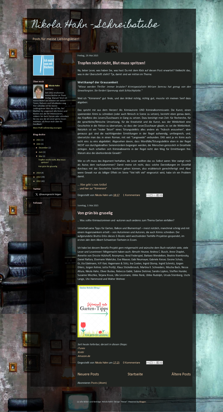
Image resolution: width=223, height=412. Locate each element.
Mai (41, 156)
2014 (38, 173)
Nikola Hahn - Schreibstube (95, 25)
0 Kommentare (131, 362)
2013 (38, 177)
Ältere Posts (181, 374)
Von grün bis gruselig (95, 213)
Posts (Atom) (99, 383)
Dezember (43, 148)
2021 (38, 140)
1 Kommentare (131, 195)
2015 (38, 144)
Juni (41, 152)
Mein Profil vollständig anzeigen (47, 128)
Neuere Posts (88, 374)
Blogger (142, 402)
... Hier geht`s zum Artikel (92, 184)
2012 (38, 181)
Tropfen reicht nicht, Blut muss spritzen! (111, 63)
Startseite (135, 374)
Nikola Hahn (102, 195)
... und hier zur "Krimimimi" (92, 188)
